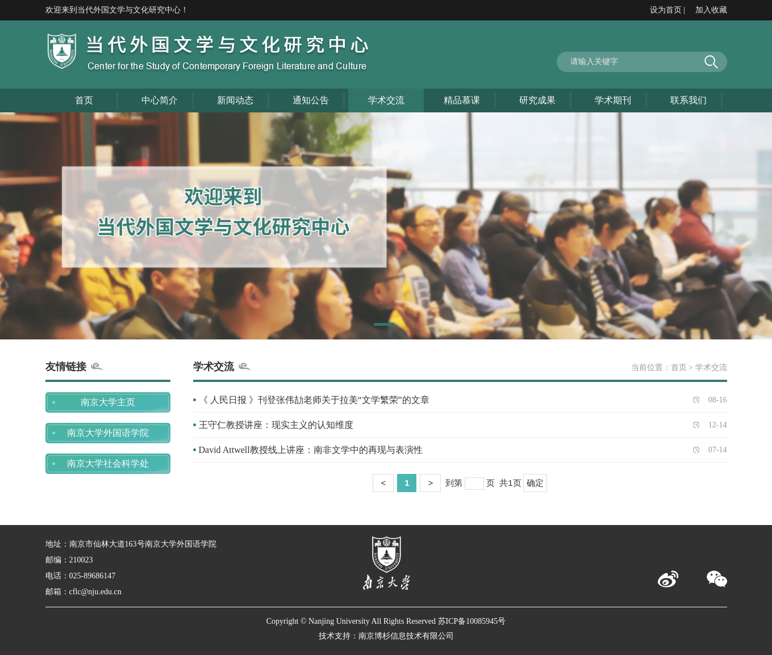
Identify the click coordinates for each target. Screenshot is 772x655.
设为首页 (666, 10)
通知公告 (311, 100)
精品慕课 (462, 100)
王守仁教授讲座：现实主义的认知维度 (276, 425)
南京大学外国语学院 (108, 433)
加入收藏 (711, 10)
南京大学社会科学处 (108, 463)
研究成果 (537, 100)
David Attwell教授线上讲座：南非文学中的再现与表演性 (311, 450)
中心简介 (159, 100)
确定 (535, 483)
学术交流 (386, 100)
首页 (84, 100)
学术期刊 (613, 100)
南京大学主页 (108, 402)
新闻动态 (235, 100)
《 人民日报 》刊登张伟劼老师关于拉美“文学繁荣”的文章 (314, 400)
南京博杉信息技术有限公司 (406, 636)
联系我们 (688, 100)
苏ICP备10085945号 (472, 621)
